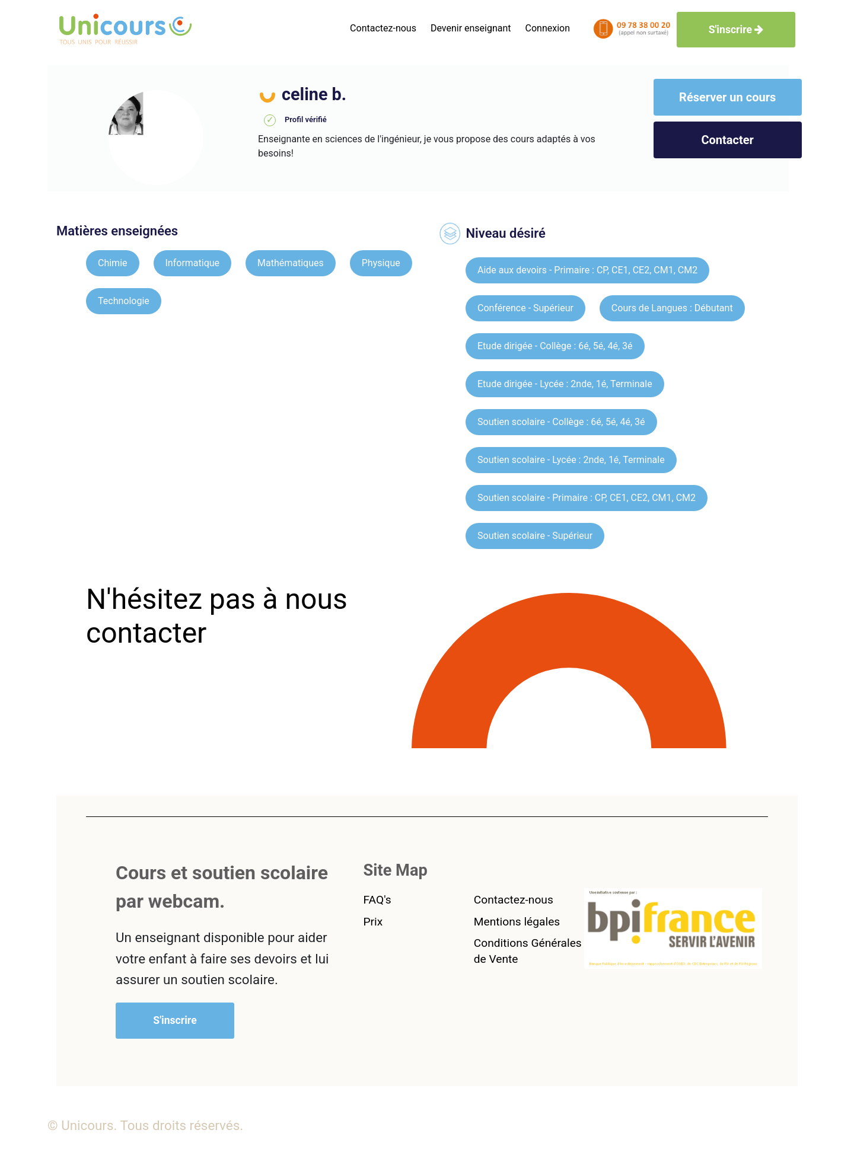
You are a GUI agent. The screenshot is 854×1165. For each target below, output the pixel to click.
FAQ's (377, 900)
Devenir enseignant (471, 28)
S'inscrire (736, 30)
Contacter (727, 140)
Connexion (547, 28)
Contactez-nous (383, 28)
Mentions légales (517, 921)
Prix (373, 921)
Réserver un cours (727, 97)
